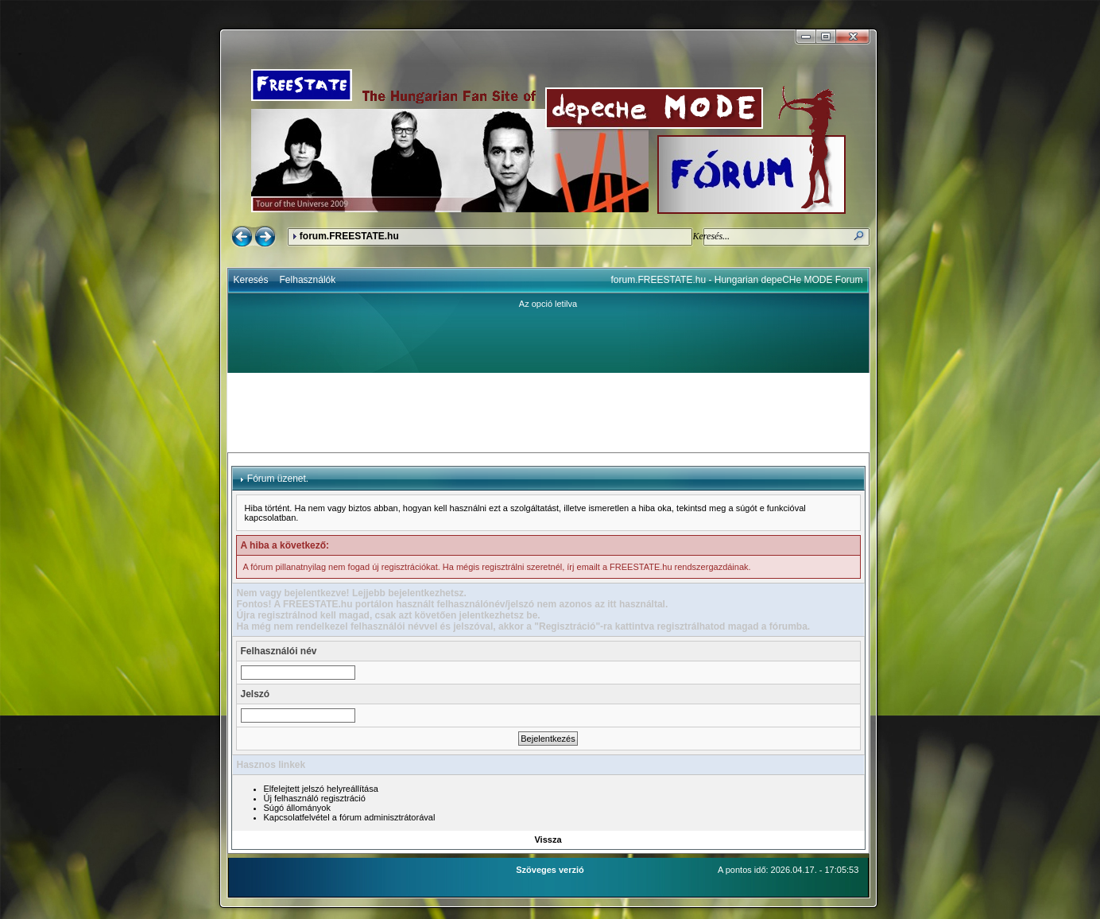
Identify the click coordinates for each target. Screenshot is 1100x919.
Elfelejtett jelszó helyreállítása (321, 788)
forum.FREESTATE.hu (349, 236)
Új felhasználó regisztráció (315, 798)
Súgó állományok (297, 807)
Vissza (547, 839)
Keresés (251, 279)
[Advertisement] (548, 412)
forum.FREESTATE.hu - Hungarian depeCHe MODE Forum (737, 279)
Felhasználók (308, 279)
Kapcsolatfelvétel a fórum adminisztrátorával (350, 817)
